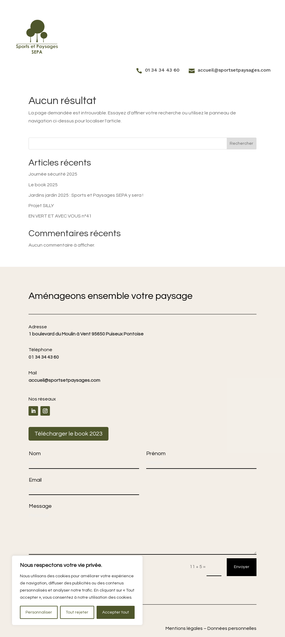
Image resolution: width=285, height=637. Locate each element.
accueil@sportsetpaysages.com (234, 70)
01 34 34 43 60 (162, 70)
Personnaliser (39, 612)
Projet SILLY (41, 205)
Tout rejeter (77, 612)
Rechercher (241, 143)
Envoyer (241, 567)
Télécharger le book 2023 (68, 434)
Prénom (156, 453)
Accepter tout (115, 612)
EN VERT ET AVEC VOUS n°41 (60, 216)
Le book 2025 (43, 184)
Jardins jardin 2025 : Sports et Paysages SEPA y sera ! (86, 195)
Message (40, 506)
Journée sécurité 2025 (53, 174)
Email (35, 480)
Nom (35, 453)
